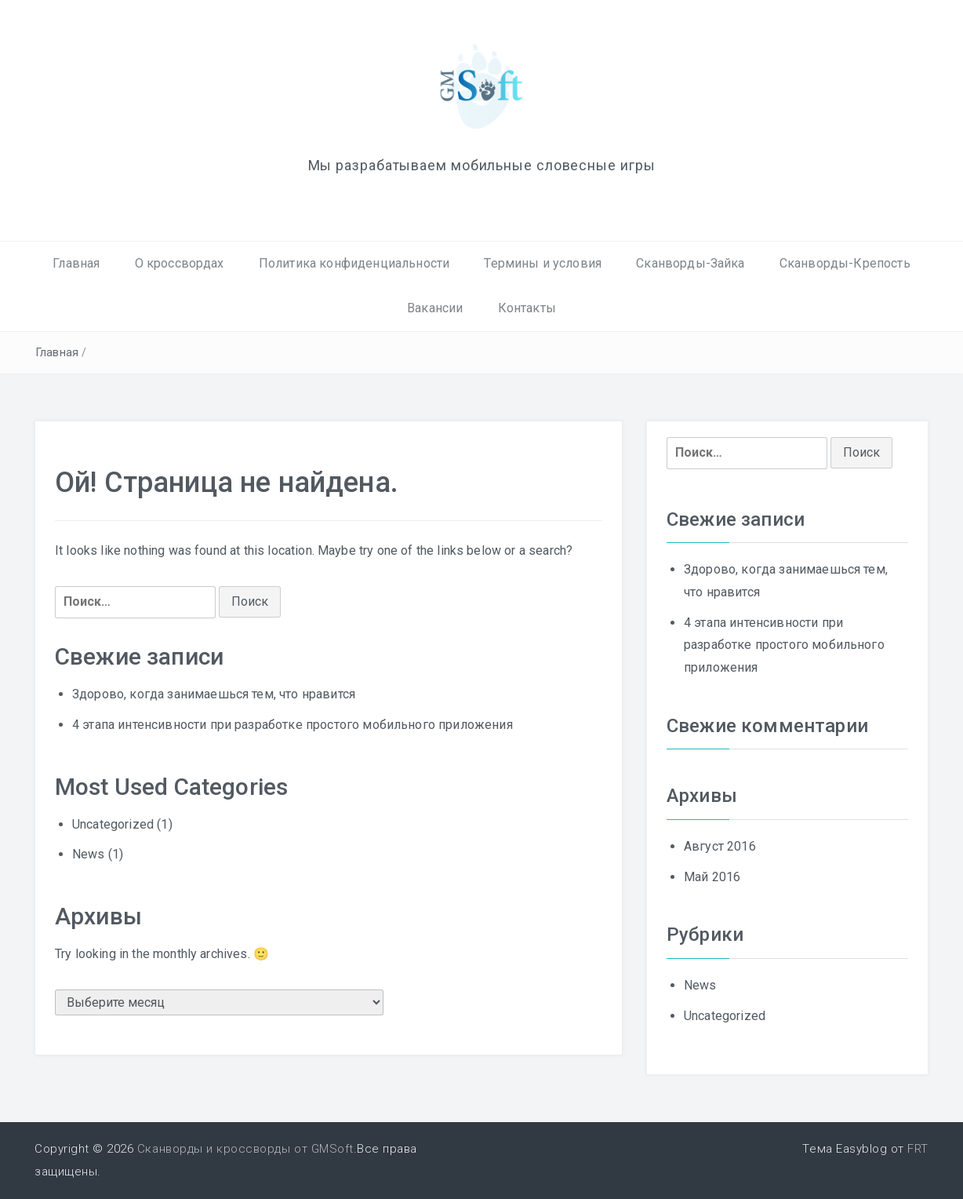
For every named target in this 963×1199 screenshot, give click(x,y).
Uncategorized (113, 824)
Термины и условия (542, 263)
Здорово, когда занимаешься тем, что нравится (213, 694)
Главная (76, 263)
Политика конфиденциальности (354, 263)
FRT (917, 1149)
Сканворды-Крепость (844, 263)
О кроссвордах (179, 263)
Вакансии (435, 308)
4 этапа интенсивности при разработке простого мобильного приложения (292, 724)
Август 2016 (720, 846)
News (88, 854)
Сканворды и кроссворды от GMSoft (245, 1149)
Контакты (527, 308)
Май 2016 (712, 876)
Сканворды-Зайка (690, 263)
